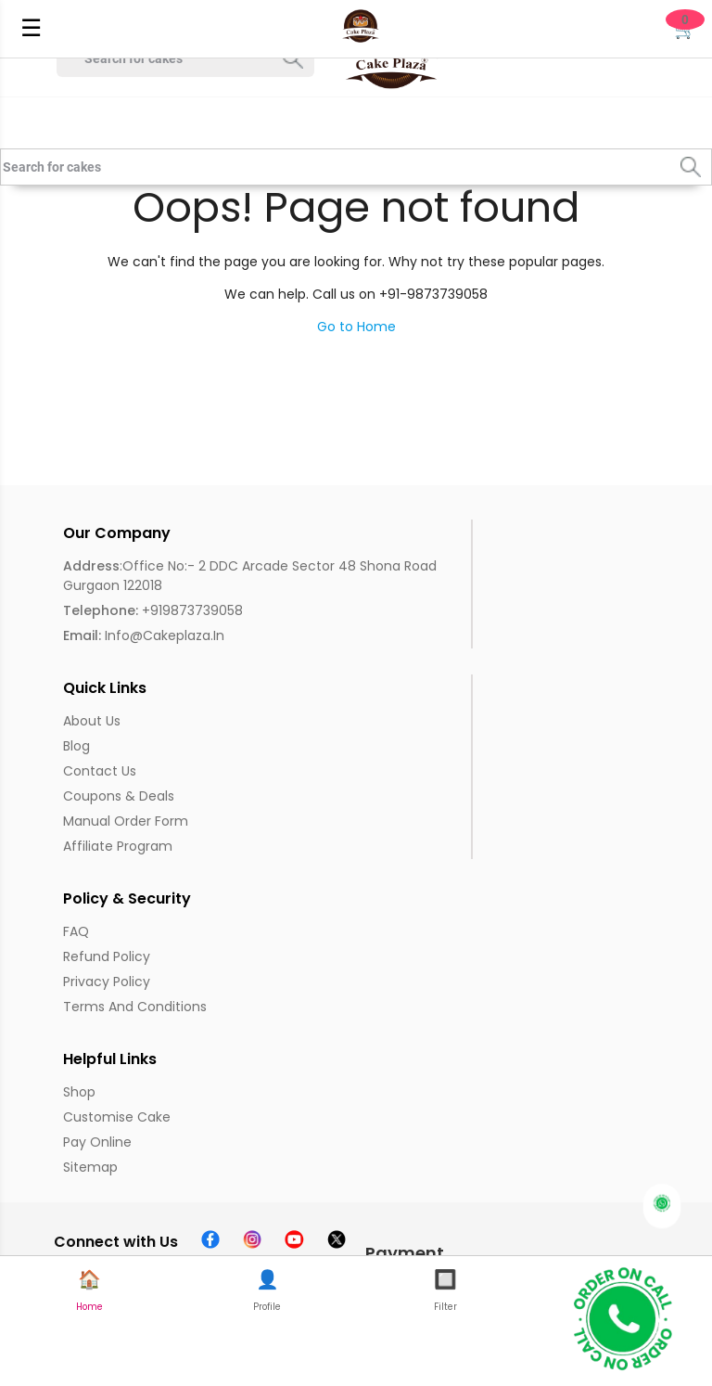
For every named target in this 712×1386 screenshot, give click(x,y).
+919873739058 (153, 610)
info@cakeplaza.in (143, 635)
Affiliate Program (117, 846)
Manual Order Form (125, 821)
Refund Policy (106, 956)
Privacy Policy (106, 981)
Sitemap (90, 1167)
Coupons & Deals (118, 796)
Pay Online (97, 1142)
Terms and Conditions (135, 1006)
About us (92, 721)
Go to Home (356, 326)
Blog (76, 746)
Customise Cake (117, 1117)
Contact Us (99, 771)
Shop (79, 1092)
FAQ (76, 931)
